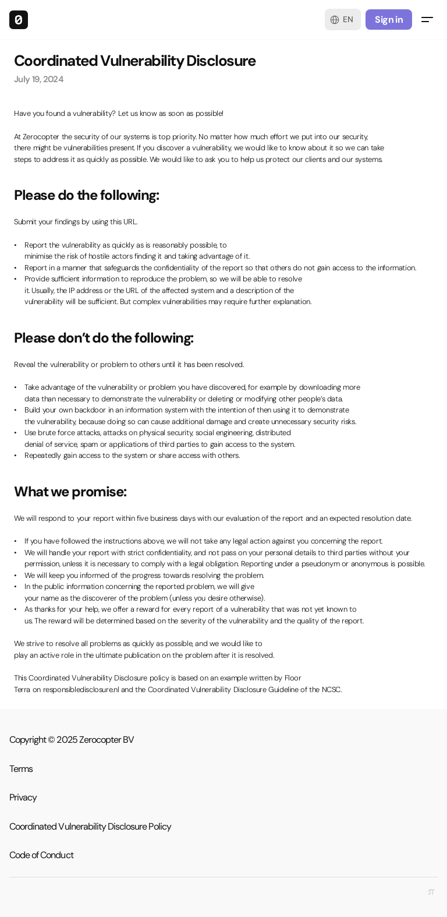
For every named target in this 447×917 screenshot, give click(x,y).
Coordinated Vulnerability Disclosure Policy (90, 826)
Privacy (23, 797)
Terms (21, 769)
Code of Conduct (41, 855)
